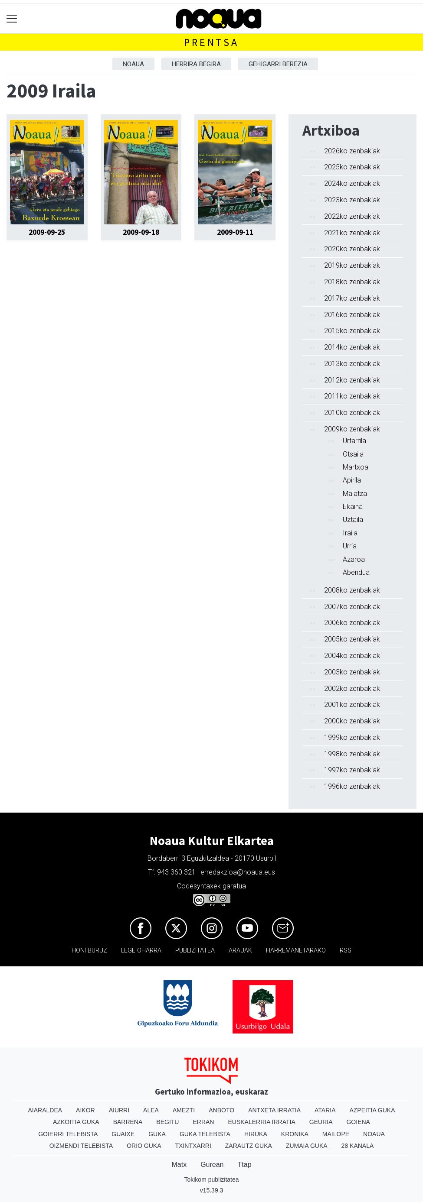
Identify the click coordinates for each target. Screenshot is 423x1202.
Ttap (245, 1164)
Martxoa (355, 467)
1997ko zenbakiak (352, 770)
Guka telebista (205, 1134)
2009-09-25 (47, 232)
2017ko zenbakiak (352, 298)
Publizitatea (195, 950)
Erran (203, 1121)
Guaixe (122, 1134)
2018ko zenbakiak (352, 282)
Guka (157, 1134)
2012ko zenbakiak (352, 380)
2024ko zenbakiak (352, 183)
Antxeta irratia (274, 1110)
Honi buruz (89, 950)
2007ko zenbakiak (352, 607)
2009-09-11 (235, 232)
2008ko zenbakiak (352, 590)
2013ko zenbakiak (352, 364)
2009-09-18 (141, 232)
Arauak (240, 950)
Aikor (85, 1110)
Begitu (167, 1121)
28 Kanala (357, 1145)
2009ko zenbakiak (352, 429)
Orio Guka (144, 1145)
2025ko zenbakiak (352, 167)
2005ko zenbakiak (352, 639)
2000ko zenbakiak (352, 721)
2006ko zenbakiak (352, 623)
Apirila (352, 480)
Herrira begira (196, 64)
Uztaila (353, 519)
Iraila (350, 533)
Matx (179, 1164)
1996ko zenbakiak (352, 786)
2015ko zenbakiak (352, 331)
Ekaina (353, 506)
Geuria (321, 1121)
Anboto (221, 1110)
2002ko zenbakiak (352, 688)
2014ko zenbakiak (352, 347)
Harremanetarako (296, 950)
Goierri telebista (68, 1134)
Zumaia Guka (307, 1145)
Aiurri (119, 1110)
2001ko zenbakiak (352, 704)
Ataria (325, 1110)
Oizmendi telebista (81, 1145)
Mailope (335, 1134)
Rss (345, 950)
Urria (350, 546)
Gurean (211, 1164)
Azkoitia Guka (76, 1121)
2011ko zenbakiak (352, 396)
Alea (151, 1110)
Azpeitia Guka (372, 1110)
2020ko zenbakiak (352, 249)
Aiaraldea (45, 1110)
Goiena (358, 1121)
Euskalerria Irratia (261, 1121)
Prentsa (211, 42)
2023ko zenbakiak (352, 200)
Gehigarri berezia (278, 64)
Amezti (184, 1110)
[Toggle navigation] (12, 18)
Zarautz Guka (248, 1145)
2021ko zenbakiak (352, 233)
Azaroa (354, 559)
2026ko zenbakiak (352, 151)
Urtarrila (354, 441)
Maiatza (355, 493)
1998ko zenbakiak (352, 754)
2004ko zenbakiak (352, 655)
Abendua (356, 572)
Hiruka (255, 1134)
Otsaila (353, 454)
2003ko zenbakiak (352, 672)
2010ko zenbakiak (352, 412)
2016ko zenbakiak (352, 315)
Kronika (294, 1134)
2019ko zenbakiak (352, 265)
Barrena (128, 1121)
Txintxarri (193, 1145)
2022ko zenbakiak (352, 216)
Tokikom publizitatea (211, 1179)
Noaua (133, 64)
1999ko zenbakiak (352, 737)
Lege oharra (141, 950)
